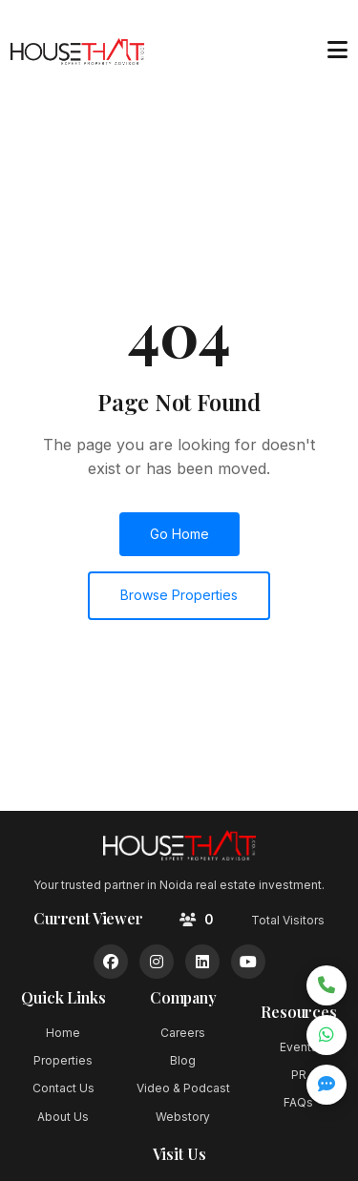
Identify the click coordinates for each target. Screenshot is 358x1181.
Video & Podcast (183, 1088)
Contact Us (63, 1088)
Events (299, 1047)
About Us (63, 1116)
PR (298, 1074)
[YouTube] (248, 961)
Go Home (179, 534)
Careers (182, 1033)
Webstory (183, 1116)
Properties (63, 1060)
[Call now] (326, 985)
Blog (183, 1060)
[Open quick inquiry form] (326, 1085)
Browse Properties (179, 595)
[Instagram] (156, 961)
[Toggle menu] (337, 51)
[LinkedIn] (202, 961)
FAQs (298, 1102)
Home (63, 1033)
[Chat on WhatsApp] (326, 1035)
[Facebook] (111, 961)
